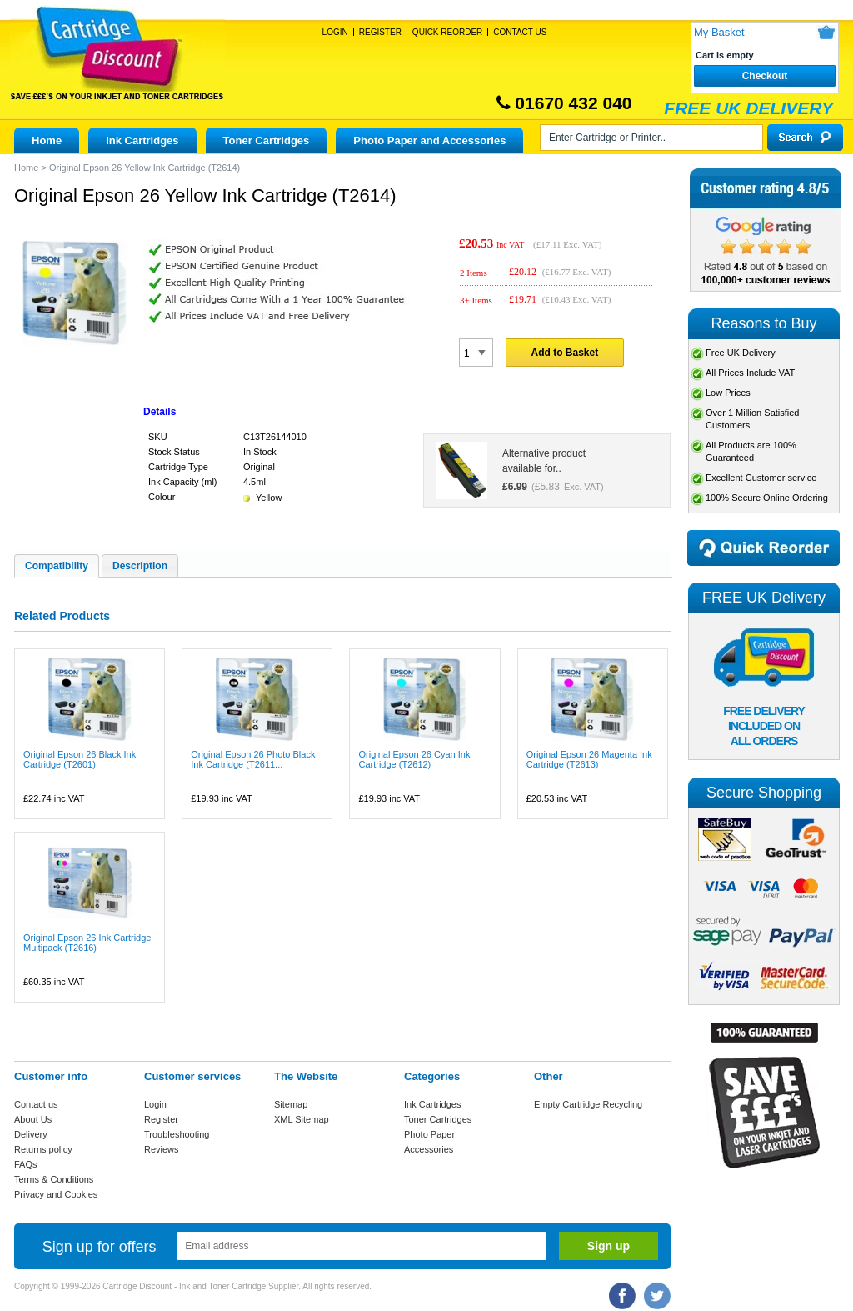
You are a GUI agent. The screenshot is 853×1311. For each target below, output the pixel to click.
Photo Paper (429, 1134)
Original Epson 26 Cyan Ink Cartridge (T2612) (414, 759)
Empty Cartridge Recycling (588, 1104)
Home (47, 140)
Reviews (161, 1149)
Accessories (428, 1149)
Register (380, 32)
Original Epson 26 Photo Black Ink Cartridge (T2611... (253, 759)
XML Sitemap (301, 1119)
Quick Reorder (447, 32)
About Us (33, 1119)
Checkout (765, 76)
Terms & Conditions (53, 1179)
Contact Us (519, 32)
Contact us (36, 1104)
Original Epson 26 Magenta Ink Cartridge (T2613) (589, 759)
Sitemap (290, 1104)
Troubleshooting (176, 1134)
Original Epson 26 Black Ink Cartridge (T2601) (79, 759)
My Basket (719, 32)
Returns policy (43, 1149)
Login (335, 32)
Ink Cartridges (142, 140)
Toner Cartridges (266, 140)
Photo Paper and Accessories (429, 140)
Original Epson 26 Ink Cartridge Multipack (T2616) (87, 943)
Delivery (30, 1134)
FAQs (25, 1164)
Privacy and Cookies (55, 1194)
